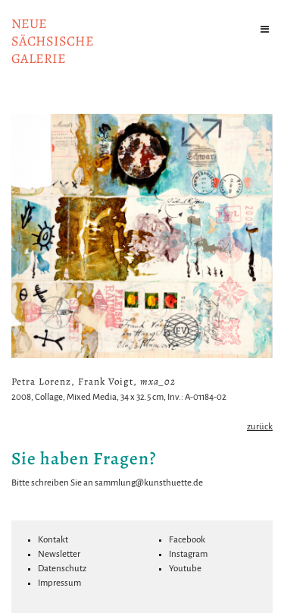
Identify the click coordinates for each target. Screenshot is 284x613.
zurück (260, 427)
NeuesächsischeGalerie (52, 41)
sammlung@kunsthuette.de (149, 483)
